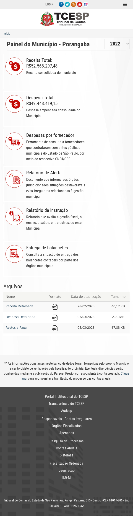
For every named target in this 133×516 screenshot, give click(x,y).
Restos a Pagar (17, 327)
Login (49, 4)
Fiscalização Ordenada (66, 463)
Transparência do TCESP (66, 403)
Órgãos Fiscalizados (66, 426)
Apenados (66, 433)
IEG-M (66, 477)
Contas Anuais (66, 448)
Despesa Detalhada (20, 317)
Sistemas (66, 455)
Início (6, 33)
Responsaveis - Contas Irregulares (67, 419)
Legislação (67, 470)
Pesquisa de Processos (66, 441)
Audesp (66, 410)
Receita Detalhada (20, 306)
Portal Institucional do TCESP (66, 396)
